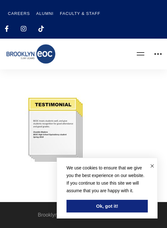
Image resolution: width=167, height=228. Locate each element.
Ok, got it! (107, 206)
